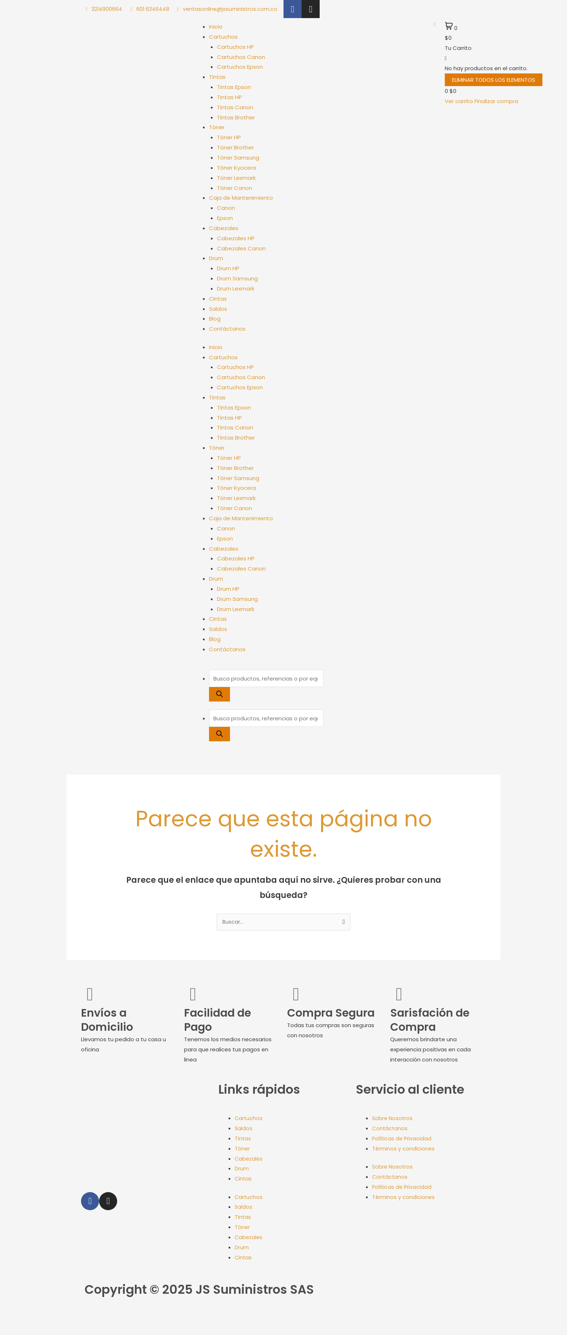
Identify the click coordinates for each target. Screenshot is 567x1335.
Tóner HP (229, 137)
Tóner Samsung (238, 157)
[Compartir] (39, 1321)
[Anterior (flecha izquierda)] (7, 1331)
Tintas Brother (236, 117)
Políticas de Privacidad (402, 1139)
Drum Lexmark (235, 288)
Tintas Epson (234, 87)
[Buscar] (219, 694)
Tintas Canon (235, 107)
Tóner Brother (235, 147)
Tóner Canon (234, 188)
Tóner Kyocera (236, 167)
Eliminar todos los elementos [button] (493, 80)
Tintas (217, 77)
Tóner (217, 127)
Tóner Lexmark (236, 178)
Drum (216, 258)
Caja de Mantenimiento (241, 198)
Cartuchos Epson (240, 67)
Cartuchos (223, 37)
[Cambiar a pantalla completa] (23, 1321)
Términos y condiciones (403, 1149)
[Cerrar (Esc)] (55, 1321)
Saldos (218, 309)
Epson (225, 218)
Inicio (215, 26)
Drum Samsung (237, 278)
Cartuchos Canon (241, 57)
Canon (226, 208)
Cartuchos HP (235, 47)
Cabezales (223, 228)
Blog (215, 318)
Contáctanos (227, 328)
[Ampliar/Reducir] (7, 1321)
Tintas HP (229, 97)
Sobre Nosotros (393, 1119)
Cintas (218, 298)
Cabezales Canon (241, 248)
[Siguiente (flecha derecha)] (23, 1331)
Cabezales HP (236, 238)
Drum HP (228, 268)
